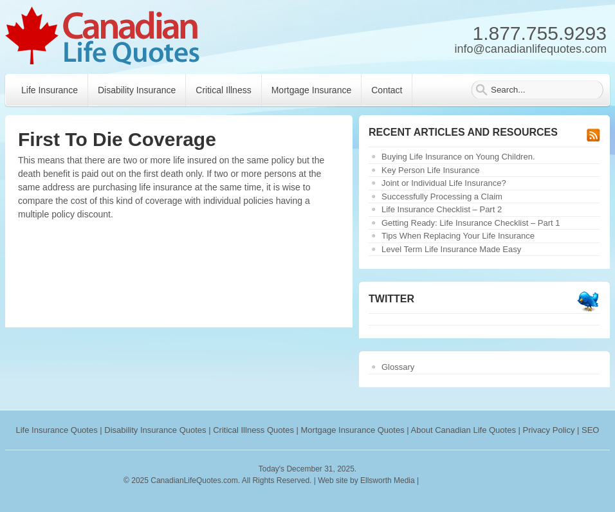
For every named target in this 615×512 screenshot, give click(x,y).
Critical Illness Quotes (253, 430)
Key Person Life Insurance (430, 170)
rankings (437, 480)
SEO (590, 430)
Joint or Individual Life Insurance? (443, 183)
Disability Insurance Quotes (155, 430)
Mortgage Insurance (311, 90)
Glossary (397, 367)
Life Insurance (49, 90)
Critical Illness (223, 90)
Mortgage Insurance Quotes (353, 430)
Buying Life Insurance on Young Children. (458, 156)
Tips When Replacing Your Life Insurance (458, 236)
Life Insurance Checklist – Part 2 (441, 209)
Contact (386, 90)
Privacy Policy (549, 430)
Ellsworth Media (387, 480)
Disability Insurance (137, 90)
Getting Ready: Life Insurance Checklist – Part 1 (470, 223)
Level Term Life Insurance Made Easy (451, 249)
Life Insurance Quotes (57, 430)
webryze (477, 480)
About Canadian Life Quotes (463, 430)
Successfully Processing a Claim (441, 196)
